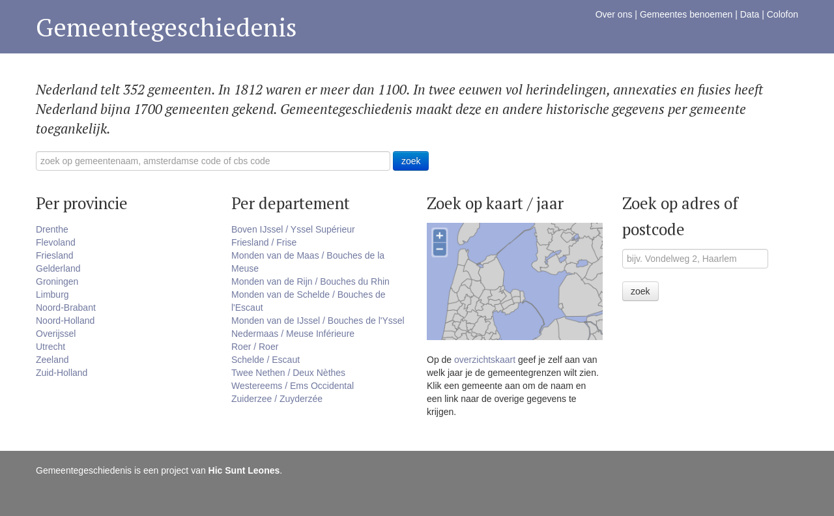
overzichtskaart (484, 359)
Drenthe (52, 229)
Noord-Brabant (66, 307)
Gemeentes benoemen (686, 14)
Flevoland (56, 242)
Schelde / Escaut (265, 359)
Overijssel (56, 333)
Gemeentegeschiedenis (166, 27)
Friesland (55, 255)
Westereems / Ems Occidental (292, 385)
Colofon (782, 14)
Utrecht (50, 346)
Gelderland (58, 268)
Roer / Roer (254, 346)
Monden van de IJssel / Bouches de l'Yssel (318, 320)
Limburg (52, 294)
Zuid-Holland (61, 372)
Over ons (614, 14)
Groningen (57, 281)
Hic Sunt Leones (244, 470)
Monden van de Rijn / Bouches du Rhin (310, 281)
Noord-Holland (65, 320)
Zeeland (52, 359)
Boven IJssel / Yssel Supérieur (293, 229)
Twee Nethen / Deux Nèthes (288, 372)
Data (750, 14)
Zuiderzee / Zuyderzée (277, 399)
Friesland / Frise (263, 242)
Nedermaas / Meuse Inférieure (292, 333)
